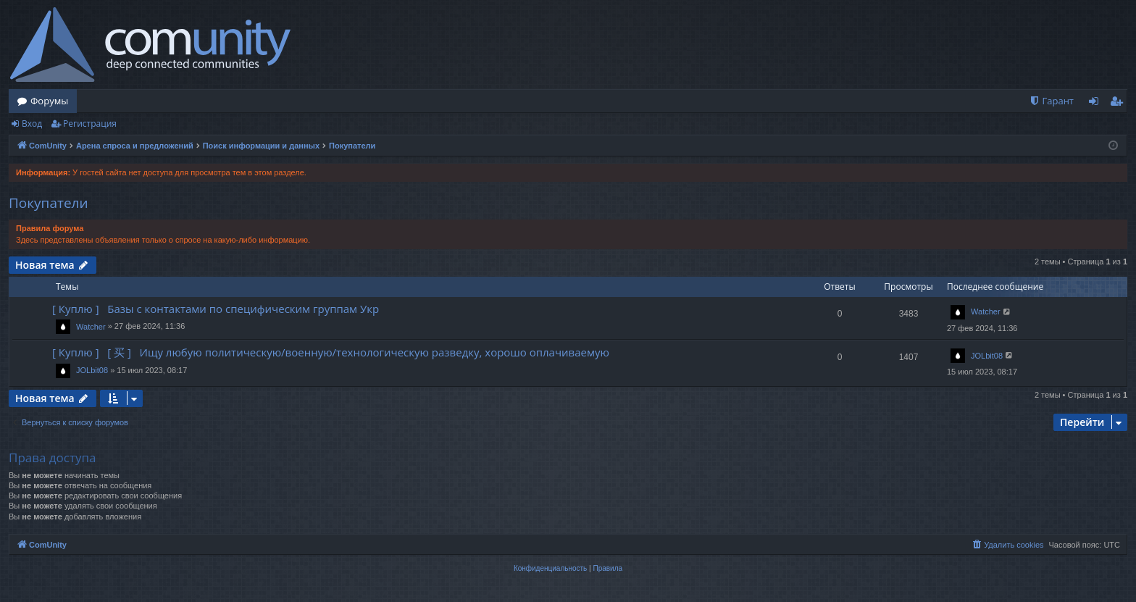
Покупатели (48, 202)
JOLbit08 (92, 370)
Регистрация (90, 123)
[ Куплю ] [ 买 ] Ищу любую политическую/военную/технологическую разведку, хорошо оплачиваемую (330, 352)
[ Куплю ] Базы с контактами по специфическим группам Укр (215, 308)
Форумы (49, 100)
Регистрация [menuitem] (1119, 103)
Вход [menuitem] (1096, 103)
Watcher (91, 326)
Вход (32, 123)
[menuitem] (1051, 101)
